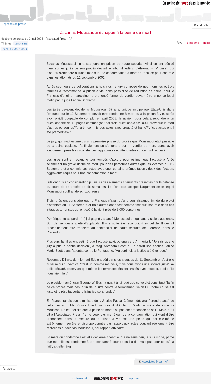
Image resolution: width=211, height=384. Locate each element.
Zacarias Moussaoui (15, 49)
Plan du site (201, 25)
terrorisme (21, 43)
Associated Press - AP (155, 361)
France (206, 42)
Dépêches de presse (13, 24)
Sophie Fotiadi (79, 378)
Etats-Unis (193, 42)
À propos (134, 378)
